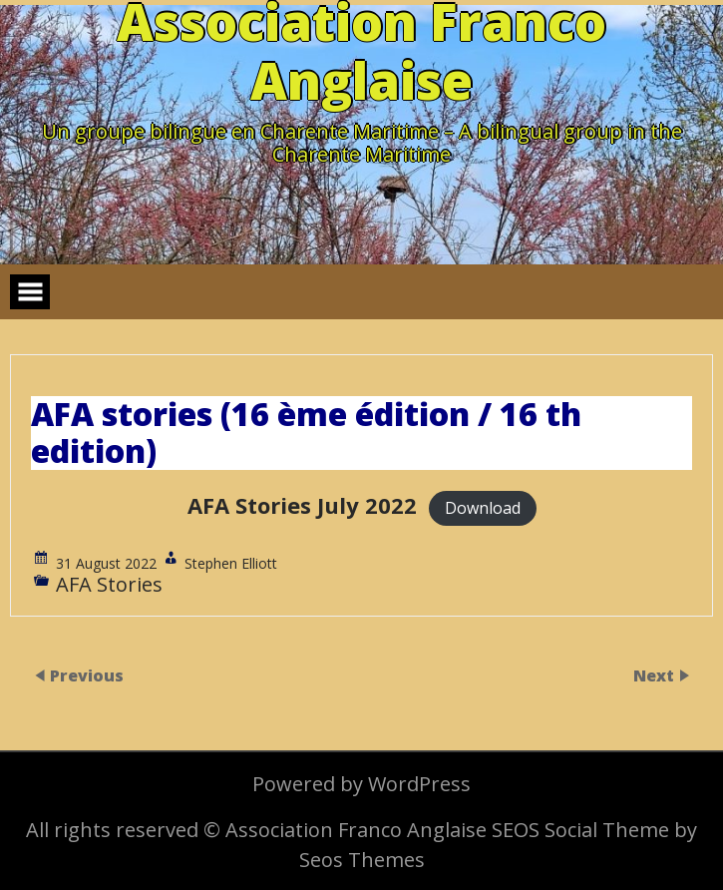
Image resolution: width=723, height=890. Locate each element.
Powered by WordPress (361, 783)
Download (483, 508)
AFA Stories (109, 584)
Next (655, 675)
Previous (87, 675)
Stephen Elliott (230, 563)
